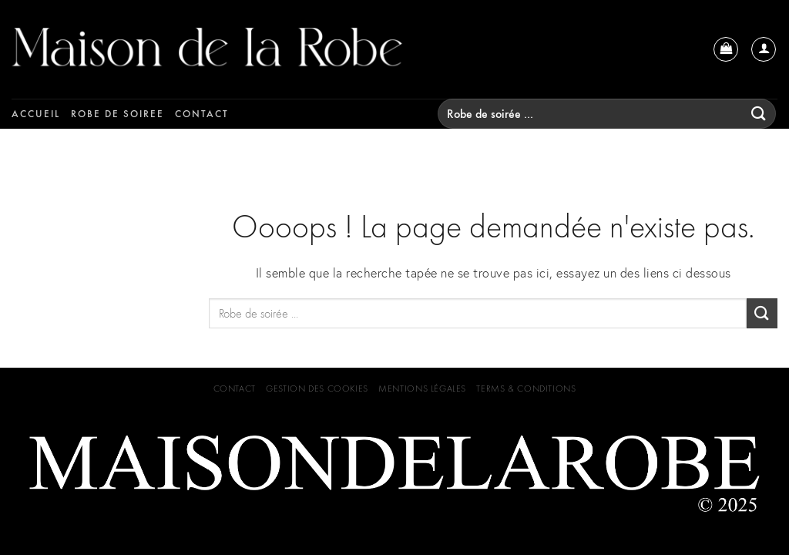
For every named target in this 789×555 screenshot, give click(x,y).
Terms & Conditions (526, 388)
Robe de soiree (117, 113)
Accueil (36, 113)
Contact (202, 113)
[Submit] (759, 114)
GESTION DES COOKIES (317, 388)
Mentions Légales (422, 388)
